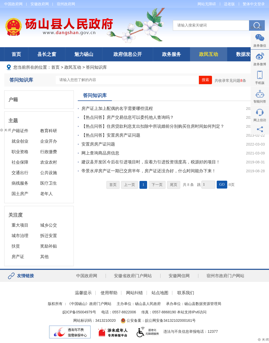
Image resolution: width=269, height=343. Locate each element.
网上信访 (260, 120)
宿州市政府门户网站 (225, 276)
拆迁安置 (48, 235)
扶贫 (16, 246)
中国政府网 (13, 4)
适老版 (229, 4)
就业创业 (20, 141)
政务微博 (260, 64)
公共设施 (48, 172)
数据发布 (245, 54)
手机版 (260, 83)
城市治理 (20, 235)
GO (222, 184)
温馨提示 (83, 293)
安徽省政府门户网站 (133, 276)
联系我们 (185, 293)
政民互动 (208, 54)
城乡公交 (48, 225)
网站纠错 (134, 293)
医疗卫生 (48, 183)
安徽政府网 (39, 4)
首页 (16, 54)
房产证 (18, 256)
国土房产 (20, 193)
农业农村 (48, 162)
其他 (44, 256)
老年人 (46, 193)
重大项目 (20, 225)
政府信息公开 (127, 54)
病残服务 (20, 183)
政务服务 (171, 54)
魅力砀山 (83, 54)
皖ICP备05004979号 (79, 312)
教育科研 (48, 130)
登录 (261, 4)
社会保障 (20, 162)
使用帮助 (109, 293)
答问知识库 (96, 67)
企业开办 (48, 141)
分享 (260, 129)
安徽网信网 (179, 276)
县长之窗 (46, 54)
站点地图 (160, 293)
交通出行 (20, 172)
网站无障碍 (207, 4)
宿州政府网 (66, 4)
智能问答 (260, 101)
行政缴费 (48, 151)
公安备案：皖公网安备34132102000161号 (158, 320)
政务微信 (260, 45)
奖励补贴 (48, 246)
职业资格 (20, 151)
